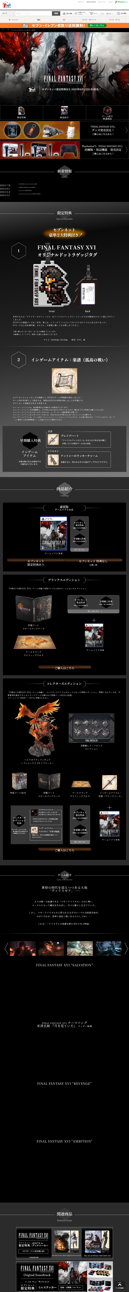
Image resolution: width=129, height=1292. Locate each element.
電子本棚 (69, 13)
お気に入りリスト (81, 13)
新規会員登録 (91, 2)
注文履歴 (123, 13)
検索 (56, 13)
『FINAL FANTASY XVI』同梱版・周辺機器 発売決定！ (48, 201)
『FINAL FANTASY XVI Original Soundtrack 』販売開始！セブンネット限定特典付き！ (61, 207)
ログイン (81, 2)
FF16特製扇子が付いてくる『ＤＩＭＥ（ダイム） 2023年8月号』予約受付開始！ (60, 196)
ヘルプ (110, 2)
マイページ (102, 2)
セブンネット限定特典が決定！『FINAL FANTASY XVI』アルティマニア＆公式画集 (62, 192)
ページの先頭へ (119, 1285)
